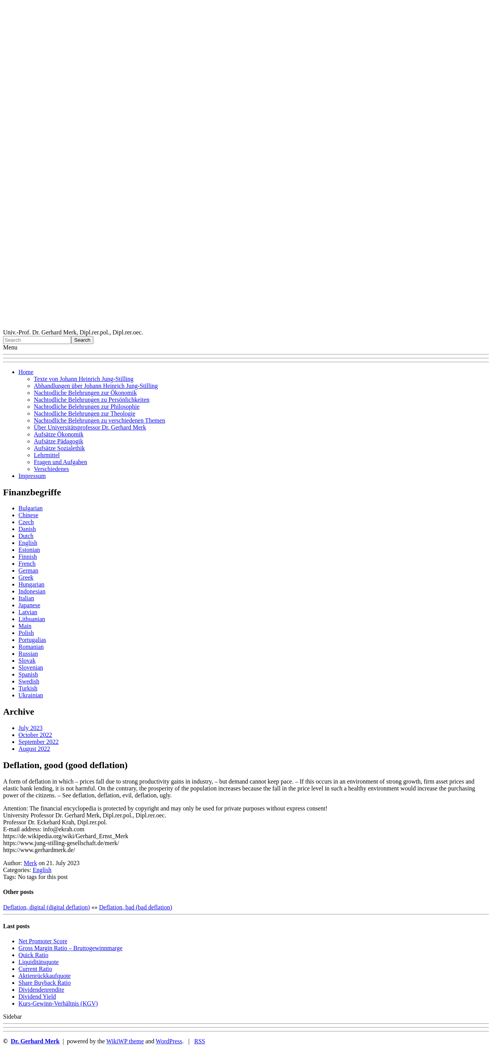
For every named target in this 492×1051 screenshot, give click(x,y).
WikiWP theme (125, 1041)
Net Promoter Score (42, 941)
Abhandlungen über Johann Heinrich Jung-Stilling (96, 386)
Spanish (28, 674)
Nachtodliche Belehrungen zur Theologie (84, 413)
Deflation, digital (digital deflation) (46, 907)
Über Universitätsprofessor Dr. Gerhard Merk (90, 427)
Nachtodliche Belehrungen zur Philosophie (87, 406)
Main (25, 626)
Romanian (31, 646)
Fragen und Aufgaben (60, 462)
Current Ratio (35, 969)
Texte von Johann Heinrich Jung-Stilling (83, 379)
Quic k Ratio (33, 955)
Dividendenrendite (41, 989)
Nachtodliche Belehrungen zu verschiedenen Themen (99, 420)
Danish (27, 529)
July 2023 (30, 728)
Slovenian (30, 667)
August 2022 (34, 748)
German (28, 570)
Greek (25, 577)
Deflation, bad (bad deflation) (135, 907)
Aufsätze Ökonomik (58, 434)
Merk (30, 863)
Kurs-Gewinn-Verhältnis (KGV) (58, 1003)
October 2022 (35, 735)
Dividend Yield (37, 996)
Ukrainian (30, 695)
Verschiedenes (51, 469)
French (26, 563)
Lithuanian (31, 619)
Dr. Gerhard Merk (35, 1041)
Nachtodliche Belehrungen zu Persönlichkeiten (92, 399)
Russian (28, 653)
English (27, 543)
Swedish (28, 681)
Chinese (28, 515)
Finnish (27, 556)
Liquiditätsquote (38, 962)
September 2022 (38, 742)
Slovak (26, 660)
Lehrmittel (47, 455)
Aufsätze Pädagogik (58, 441)
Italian (26, 598)
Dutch (25, 536)
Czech (26, 522)
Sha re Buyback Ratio (44, 982)
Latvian (27, 612)
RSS (199, 1041)
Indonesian (31, 591)
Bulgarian (30, 508)
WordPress (169, 1041)
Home (25, 372)
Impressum (32, 476)
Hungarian (31, 584)
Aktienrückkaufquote (44, 975)
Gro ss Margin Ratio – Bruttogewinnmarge (70, 948)
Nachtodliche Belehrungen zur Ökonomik (85, 392)
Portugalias (32, 640)
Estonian (29, 549)
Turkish (27, 688)
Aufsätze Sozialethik (59, 448)
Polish (26, 633)
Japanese (29, 605)
